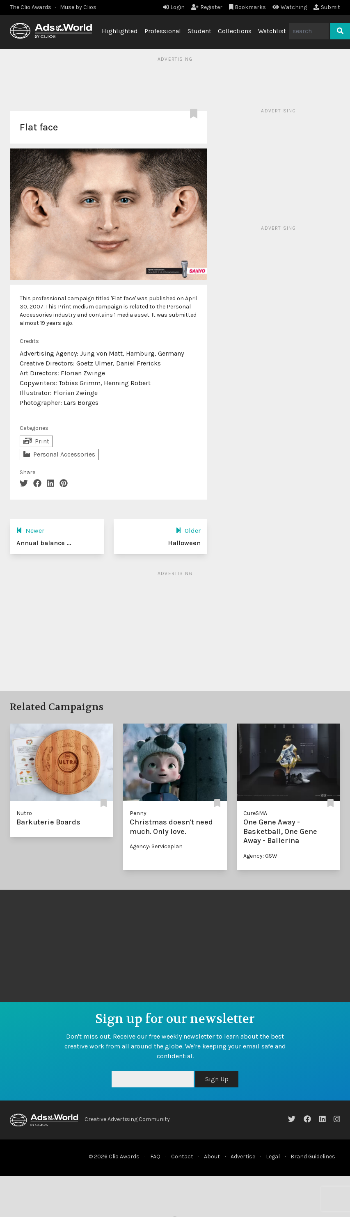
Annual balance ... (43, 543)
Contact (182, 1156)
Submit (326, 7)
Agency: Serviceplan (156, 846)
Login (174, 7)
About (212, 1156)
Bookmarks (247, 7)
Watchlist (272, 31)
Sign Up (217, 1079)
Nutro (24, 813)
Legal (273, 1156)
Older (188, 530)
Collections (235, 31)
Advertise (243, 1156)
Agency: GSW (260, 855)
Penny (138, 813)
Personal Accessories (59, 454)
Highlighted (120, 31)
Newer (30, 530)
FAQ (155, 1156)
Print (36, 441)
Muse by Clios (78, 7)
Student (199, 31)
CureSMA (255, 813)
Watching (289, 7)
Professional (162, 31)
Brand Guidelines (313, 1156)
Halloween (184, 543)
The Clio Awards (30, 7)
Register (206, 7)
